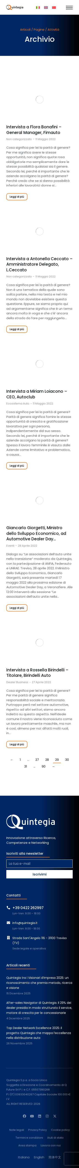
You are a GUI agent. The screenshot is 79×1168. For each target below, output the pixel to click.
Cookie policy (60, 1130)
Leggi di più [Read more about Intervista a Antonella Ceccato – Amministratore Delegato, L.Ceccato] (17, 329)
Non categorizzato (19, 139)
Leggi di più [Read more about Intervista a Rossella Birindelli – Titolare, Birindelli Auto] (17, 744)
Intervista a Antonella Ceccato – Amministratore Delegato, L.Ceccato (39, 264)
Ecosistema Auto (17, 404)
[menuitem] (38, 7)
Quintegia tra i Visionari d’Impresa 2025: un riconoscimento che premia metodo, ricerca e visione (39, 983)
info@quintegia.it (24, 923)
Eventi (10, 546)
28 (47, 759)
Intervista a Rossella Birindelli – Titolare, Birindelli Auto (37, 672)
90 (44, 766)
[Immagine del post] (39, 99)
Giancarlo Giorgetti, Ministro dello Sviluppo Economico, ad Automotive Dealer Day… (36, 533)
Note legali (16, 1130)
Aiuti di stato (55, 1138)
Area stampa (27, 1145)
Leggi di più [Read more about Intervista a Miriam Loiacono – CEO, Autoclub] (17, 465)
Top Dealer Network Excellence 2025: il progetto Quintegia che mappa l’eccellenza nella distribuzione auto (38, 1033)
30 (67, 759)
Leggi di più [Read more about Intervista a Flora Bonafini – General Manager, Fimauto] (17, 196)
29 (57, 759)
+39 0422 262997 (28, 907)
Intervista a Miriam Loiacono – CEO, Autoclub (36, 394)
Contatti (13, 895)
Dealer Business (17, 682)
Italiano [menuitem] (24, 1157)
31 (25, 766)
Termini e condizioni (29, 1138)
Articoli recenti (18, 965)
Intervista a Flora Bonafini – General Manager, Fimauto (34, 129)
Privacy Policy (37, 1130)
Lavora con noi (51, 1145)
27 (37, 759)
